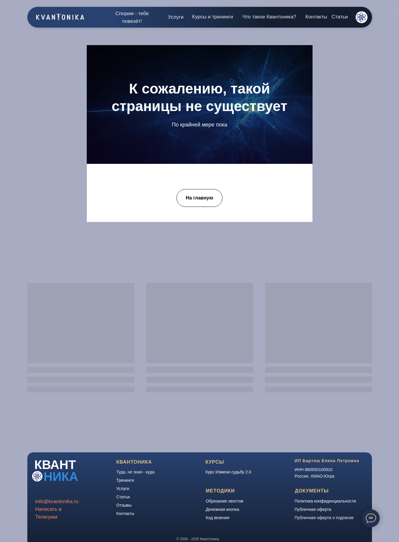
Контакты (316, 17)
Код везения (218, 517)
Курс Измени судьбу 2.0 (228, 472)
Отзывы (124, 505)
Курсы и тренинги (212, 17)
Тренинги (125, 480)
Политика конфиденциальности (325, 501)
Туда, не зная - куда (135, 472)
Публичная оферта (313, 509)
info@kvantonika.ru (57, 501)
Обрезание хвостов (224, 501)
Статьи (340, 17)
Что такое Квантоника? (269, 17)
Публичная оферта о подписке (324, 517)
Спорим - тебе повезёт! (132, 17)
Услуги (175, 17)
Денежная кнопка (222, 509)
